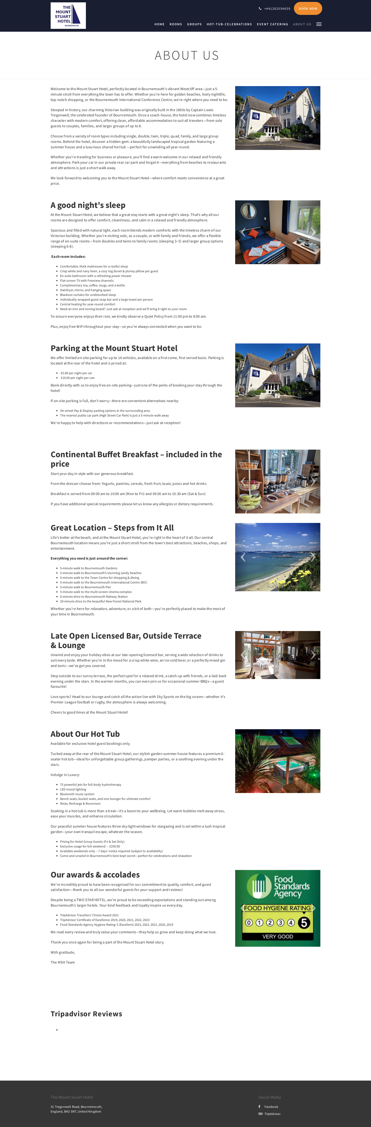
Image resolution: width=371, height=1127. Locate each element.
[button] (319, 24)
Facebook (268, 1107)
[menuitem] (161, 24)
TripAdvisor (269, 1114)
